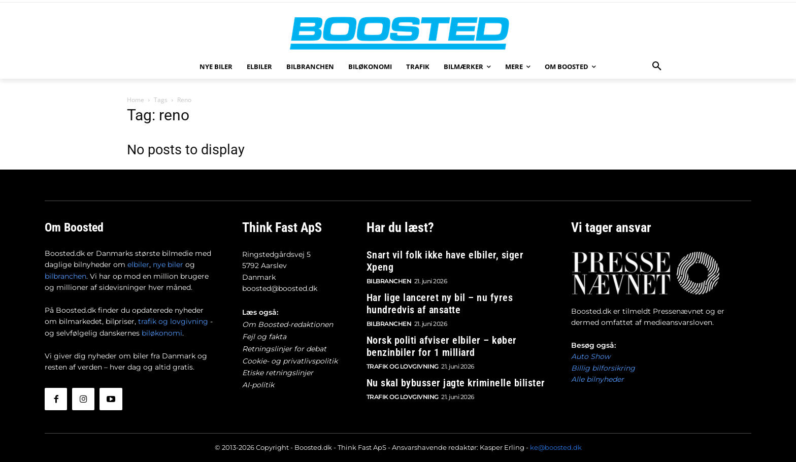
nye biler (168, 264)
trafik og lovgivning (173, 321)
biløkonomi (162, 333)
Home (135, 99)
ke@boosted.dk (556, 447)
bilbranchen (65, 276)
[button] (657, 66)
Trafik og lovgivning (403, 365)
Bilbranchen (389, 280)
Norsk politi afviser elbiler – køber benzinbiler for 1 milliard (442, 345)
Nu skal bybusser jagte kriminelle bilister (456, 382)
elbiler (138, 264)
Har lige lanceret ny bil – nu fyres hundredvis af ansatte (440, 302)
